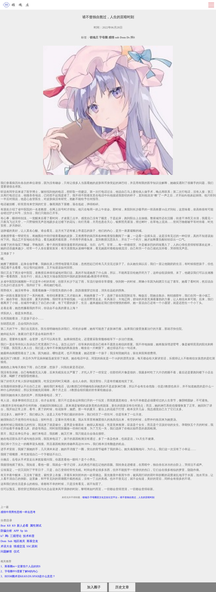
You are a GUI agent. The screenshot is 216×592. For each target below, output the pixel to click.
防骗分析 (6, 530)
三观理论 (15, 535)
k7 (2, 535)
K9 (13, 525)
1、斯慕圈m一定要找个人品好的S (20, 566)
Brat (3, 525)
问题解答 (6, 551)
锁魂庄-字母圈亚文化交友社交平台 (100, 497)
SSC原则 (31, 546)
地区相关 (19, 541)
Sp (21, 530)
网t (7, 535)
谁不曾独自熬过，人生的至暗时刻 (137, 497)
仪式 (16, 551)
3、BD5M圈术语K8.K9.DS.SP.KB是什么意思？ (28, 576)
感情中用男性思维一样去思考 (18, 512)
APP (16, 530)
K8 (8, 525)
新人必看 (22, 525)
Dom (3, 541)
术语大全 (6, 546)
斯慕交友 (32, 541)
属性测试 (35, 525)
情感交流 (19, 546)
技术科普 (28, 535)
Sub (10, 541)
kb (26, 530)
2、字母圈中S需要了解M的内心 (19, 571)
